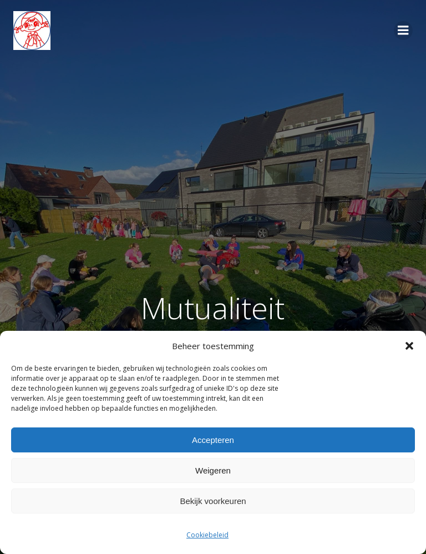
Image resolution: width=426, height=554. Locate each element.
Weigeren (213, 470)
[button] (409, 345)
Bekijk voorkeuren (213, 501)
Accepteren (213, 440)
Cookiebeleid (207, 535)
